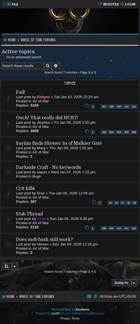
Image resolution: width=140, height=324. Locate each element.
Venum (42, 244)
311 (134, 106)
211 (126, 228)
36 (116, 202)
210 (119, 228)
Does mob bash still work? (44, 239)
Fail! (20, 92)
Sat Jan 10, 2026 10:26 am (76, 97)
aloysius (43, 122)
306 (134, 132)
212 (134, 228)
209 (111, 228)
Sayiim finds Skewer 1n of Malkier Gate (59, 143)
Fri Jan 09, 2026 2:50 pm (74, 122)
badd (41, 219)
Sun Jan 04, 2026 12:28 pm (75, 244)
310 (126, 106)
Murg (41, 148)
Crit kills (25, 188)
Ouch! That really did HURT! (47, 117)
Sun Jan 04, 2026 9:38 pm (71, 219)
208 (104, 228)
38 (128, 202)
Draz (41, 193)
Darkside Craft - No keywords (48, 167)
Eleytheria (82, 309)
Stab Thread (29, 214)
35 (110, 202)
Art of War (40, 101)
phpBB (55, 313)
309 (119, 106)
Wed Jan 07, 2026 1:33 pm (73, 172)
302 (104, 132)
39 (134, 202)
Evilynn (43, 97)
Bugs (36, 176)
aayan (42, 172)
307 (104, 106)
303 (111, 132)
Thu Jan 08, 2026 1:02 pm (71, 148)
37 (122, 202)
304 (119, 132)
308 (111, 106)
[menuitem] (12, 4)
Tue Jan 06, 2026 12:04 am (71, 193)
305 (126, 132)
